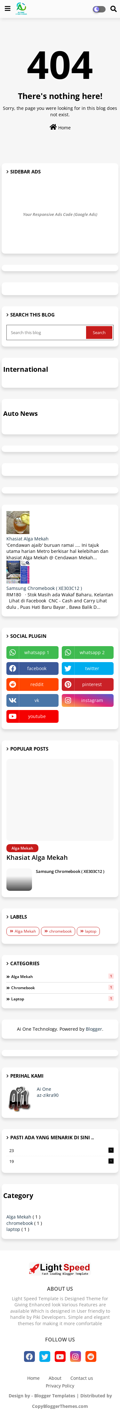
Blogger (94, 1029)
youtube (37, 716)
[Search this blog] (47, 332)
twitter (92, 668)
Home (60, 127)
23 (61, 1150)
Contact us (81, 1378)
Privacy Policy (60, 1386)
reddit (37, 684)
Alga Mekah (25, 931)
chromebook (60, 931)
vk (37, 700)
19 (61, 1161)
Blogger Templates (54, 1396)
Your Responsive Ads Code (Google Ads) (60, 214)
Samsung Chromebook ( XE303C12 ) (44, 588)
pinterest (92, 684)
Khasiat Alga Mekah (27, 539)
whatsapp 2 (92, 652)
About (55, 1378)
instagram (92, 700)
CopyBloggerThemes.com (60, 1406)
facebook (36, 668)
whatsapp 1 (36, 652)
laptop (90, 931)
